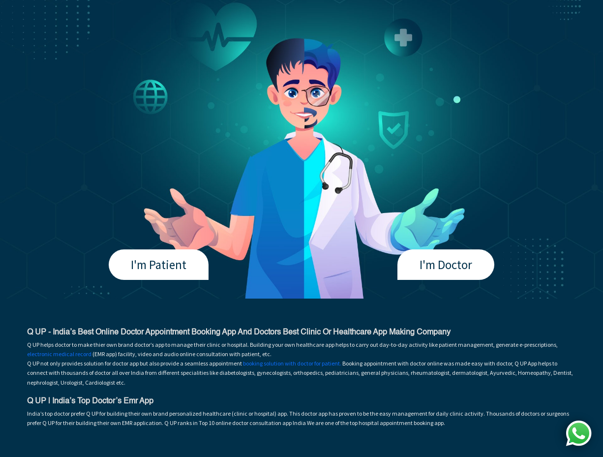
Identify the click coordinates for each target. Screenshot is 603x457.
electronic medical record (59, 354)
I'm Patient (158, 265)
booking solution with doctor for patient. (292, 363)
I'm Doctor (446, 265)
